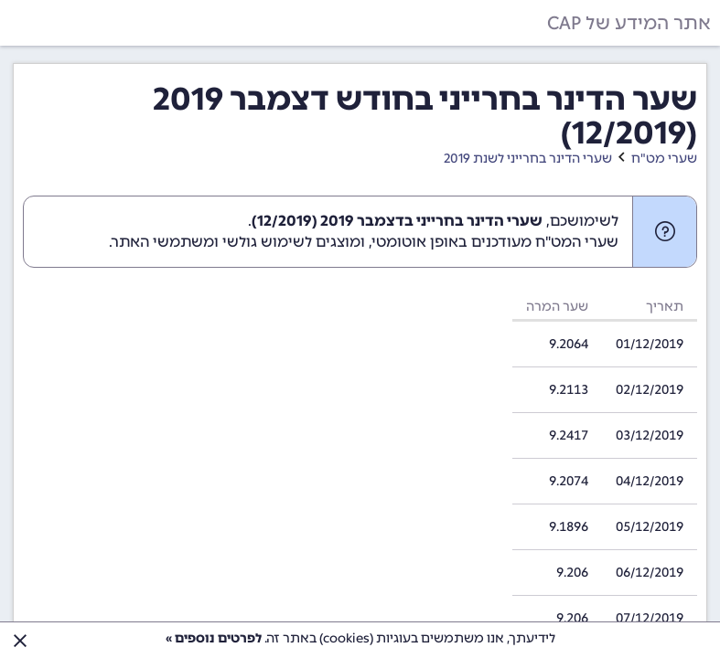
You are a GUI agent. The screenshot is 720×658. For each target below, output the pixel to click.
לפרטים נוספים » (214, 638)
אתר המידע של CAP (629, 23)
